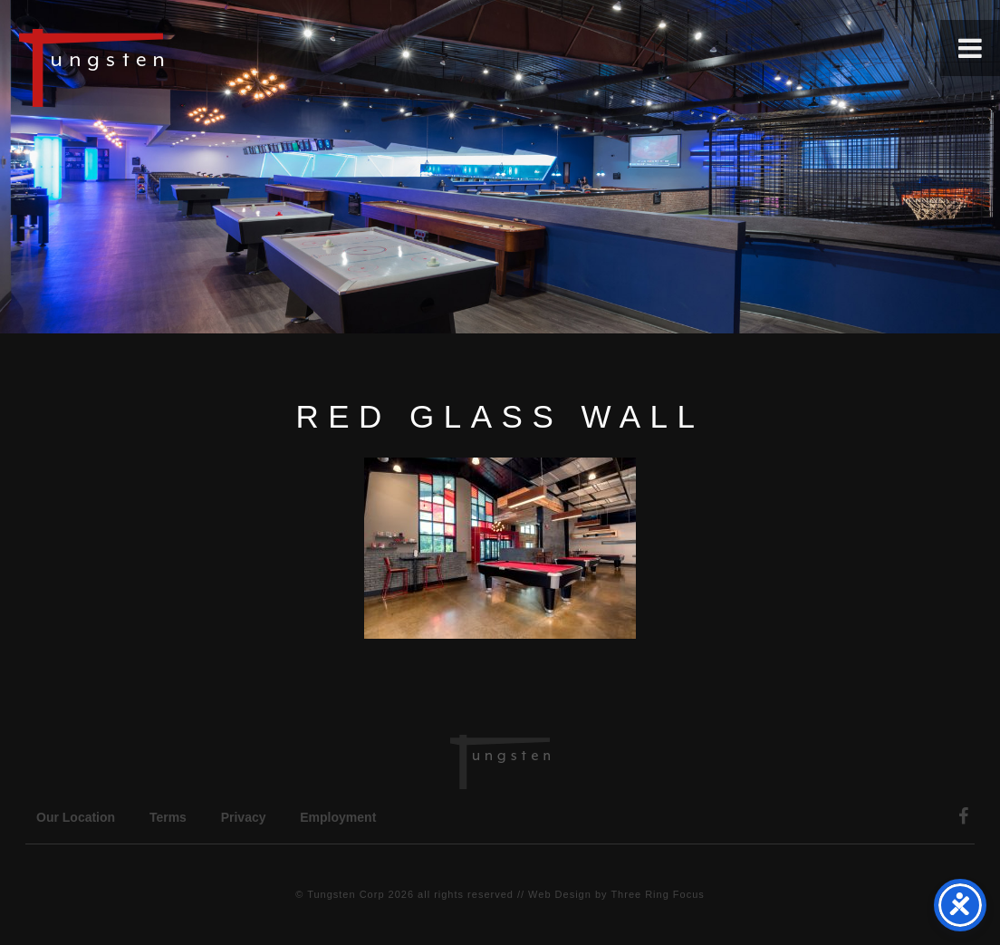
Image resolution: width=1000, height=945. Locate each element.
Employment (338, 817)
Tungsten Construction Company (154, 67)
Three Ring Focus (657, 894)
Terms (168, 817)
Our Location (75, 817)
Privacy (243, 817)
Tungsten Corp (345, 894)
